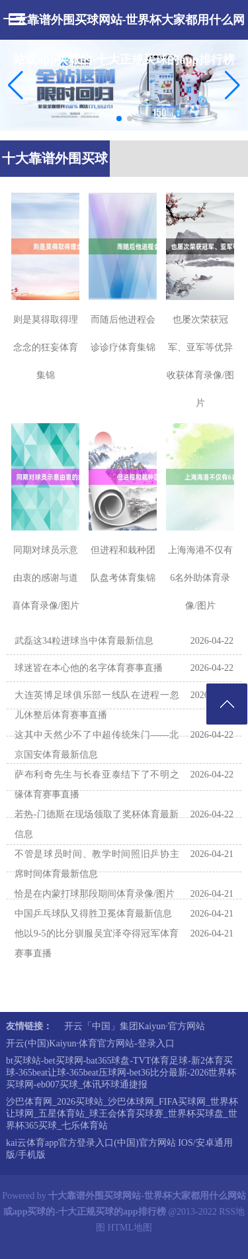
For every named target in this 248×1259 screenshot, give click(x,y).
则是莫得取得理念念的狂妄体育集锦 (45, 347)
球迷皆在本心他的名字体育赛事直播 (89, 668)
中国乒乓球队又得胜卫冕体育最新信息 (93, 914)
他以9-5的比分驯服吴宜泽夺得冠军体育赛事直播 (97, 943)
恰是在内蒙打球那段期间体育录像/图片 (95, 894)
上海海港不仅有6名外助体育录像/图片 (200, 578)
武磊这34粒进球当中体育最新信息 (84, 641)
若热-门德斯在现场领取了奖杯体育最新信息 (97, 824)
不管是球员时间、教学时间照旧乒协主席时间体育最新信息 (97, 864)
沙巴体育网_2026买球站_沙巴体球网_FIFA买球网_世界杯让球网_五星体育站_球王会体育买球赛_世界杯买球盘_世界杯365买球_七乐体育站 (122, 1114)
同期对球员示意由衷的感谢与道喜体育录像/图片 (45, 578)
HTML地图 (129, 1228)
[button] (232, 84)
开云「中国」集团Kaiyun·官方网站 (134, 1026)
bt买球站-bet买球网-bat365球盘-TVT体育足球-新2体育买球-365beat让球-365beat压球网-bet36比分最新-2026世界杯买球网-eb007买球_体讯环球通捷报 (121, 1072)
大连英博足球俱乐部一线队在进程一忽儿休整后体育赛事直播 (97, 705)
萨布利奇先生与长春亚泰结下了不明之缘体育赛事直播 (97, 784)
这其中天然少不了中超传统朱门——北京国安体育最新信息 (97, 745)
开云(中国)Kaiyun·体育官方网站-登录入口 (90, 1043)
